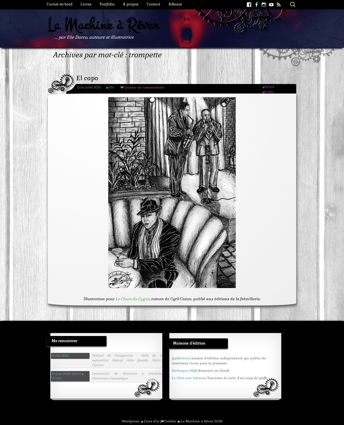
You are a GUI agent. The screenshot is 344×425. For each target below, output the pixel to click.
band (270, 86)
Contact (153, 4)
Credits (170, 421)
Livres (86, 4)
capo (270, 91)
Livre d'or (151, 421)
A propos (131, 4)
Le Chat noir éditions (189, 378)
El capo (87, 78)
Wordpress (130, 421)
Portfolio (107, 4)
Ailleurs (175, 4)
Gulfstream (181, 358)
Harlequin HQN (184, 370)
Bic (111, 87)
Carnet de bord (59, 4)
